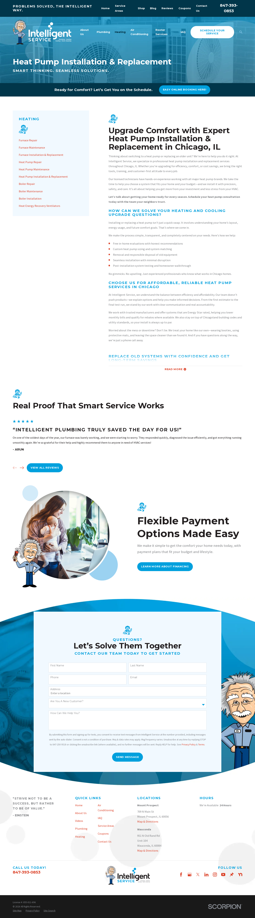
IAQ (100, 818)
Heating (80, 836)
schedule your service (212, 32)
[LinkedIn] (206, 874)
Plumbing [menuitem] (103, 32)
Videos (79, 821)
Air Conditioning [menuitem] (139, 32)
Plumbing (81, 828)
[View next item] (16, 468)
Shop (141, 8)
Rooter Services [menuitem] (161, 32)
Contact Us (104, 841)
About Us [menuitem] (84, 32)
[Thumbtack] (232, 874)
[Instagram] (215, 874)
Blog (153, 8)
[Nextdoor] (240, 874)
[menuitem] (51, 140)
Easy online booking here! (184, 89)
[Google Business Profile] (190, 874)
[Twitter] (198, 874)
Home (105, 8)
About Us (81, 813)
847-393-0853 (26, 872)
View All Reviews (39, 467)
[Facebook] (181, 874)
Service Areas (106, 826)
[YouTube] (223, 874)
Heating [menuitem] (120, 32)
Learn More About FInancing (171, 566)
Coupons (184, 8)
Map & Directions (147, 821)
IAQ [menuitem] (183, 32)
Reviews (167, 8)
